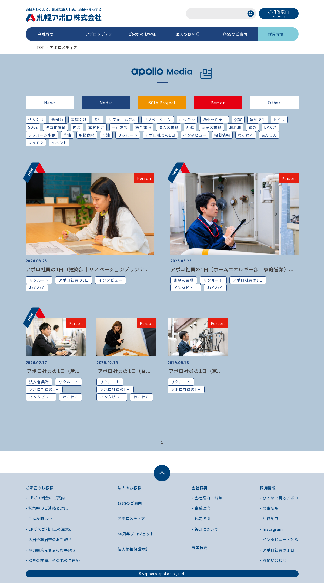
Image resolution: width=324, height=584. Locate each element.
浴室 (238, 119)
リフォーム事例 (42, 135)
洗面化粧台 (56, 127)
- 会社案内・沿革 (207, 499)
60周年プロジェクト (136, 535)
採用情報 (275, 34)
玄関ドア (97, 127)
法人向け (36, 119)
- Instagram (272, 530)
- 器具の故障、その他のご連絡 (53, 562)
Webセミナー (215, 119)
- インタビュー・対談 (279, 541)
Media (106, 102)
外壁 (190, 127)
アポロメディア (99, 34)
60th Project (162, 102)
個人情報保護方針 (133, 550)
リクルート (128, 135)
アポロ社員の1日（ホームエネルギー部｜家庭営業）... (232, 269)
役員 (253, 127)
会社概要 (46, 34)
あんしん (269, 135)
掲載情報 (222, 135)
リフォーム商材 (122, 119)
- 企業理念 (201, 509)
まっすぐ (36, 143)
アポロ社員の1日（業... (123, 371)
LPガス (271, 127)
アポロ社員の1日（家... (195, 371)
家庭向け (79, 119)
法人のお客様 (187, 34)
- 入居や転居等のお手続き (49, 541)
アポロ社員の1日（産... (53, 371)
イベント (59, 143)
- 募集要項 (269, 509)
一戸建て (120, 127)
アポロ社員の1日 (160, 135)
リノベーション (158, 119)
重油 (67, 135)
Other (274, 102)
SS (97, 119)
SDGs (33, 127)
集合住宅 (144, 127)
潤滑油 (235, 127)
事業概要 (200, 549)
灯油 (106, 135)
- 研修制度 (269, 520)
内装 (77, 127)
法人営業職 (169, 127)
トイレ (279, 119)
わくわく (246, 135)
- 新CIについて (205, 530)
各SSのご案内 (235, 34)
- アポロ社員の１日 (277, 551)
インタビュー (195, 135)
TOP (40, 47)
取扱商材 (87, 135)
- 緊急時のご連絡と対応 (47, 509)
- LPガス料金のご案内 (45, 499)
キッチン (187, 119)
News (50, 102)
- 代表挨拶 (201, 520)
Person (218, 102)
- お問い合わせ (273, 562)
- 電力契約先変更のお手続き (51, 551)
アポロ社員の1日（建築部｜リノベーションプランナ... (87, 269)
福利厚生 (258, 119)
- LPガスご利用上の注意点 (49, 530)
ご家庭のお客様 (142, 34)
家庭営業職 (212, 127)
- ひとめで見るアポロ (279, 499)
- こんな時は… (39, 520)
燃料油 (57, 119)
